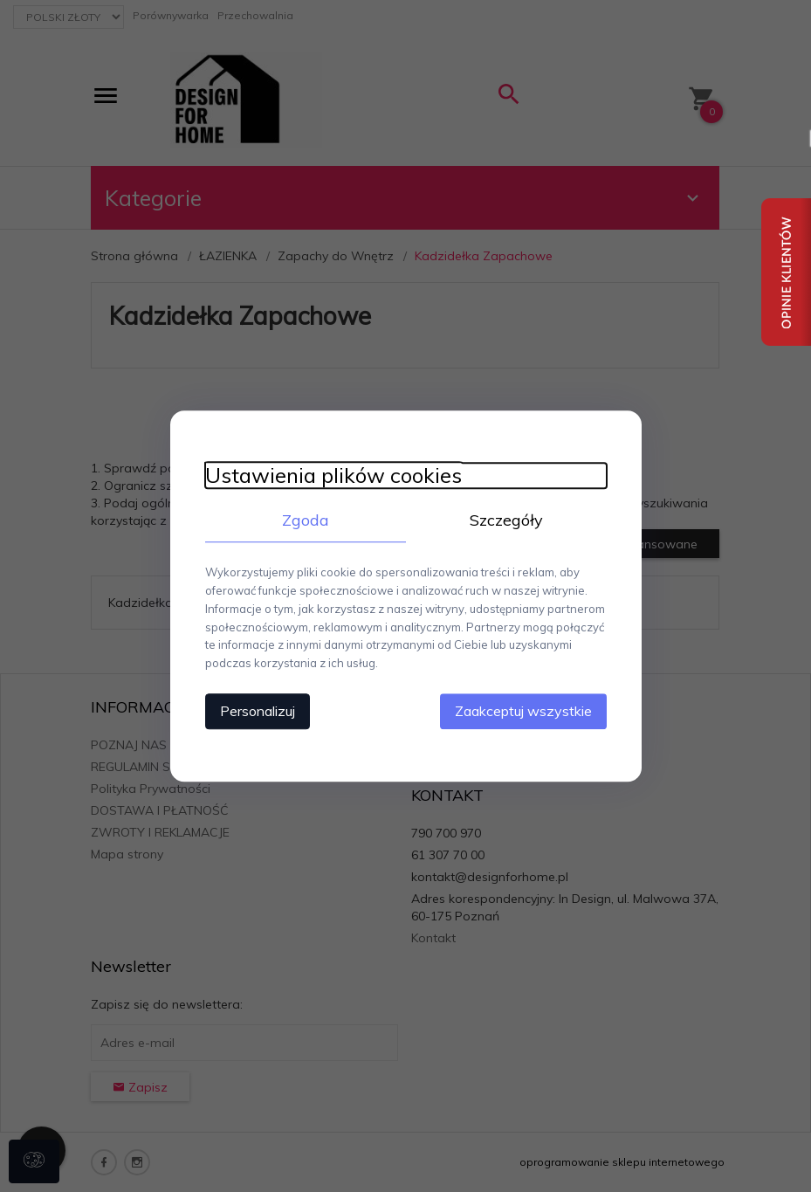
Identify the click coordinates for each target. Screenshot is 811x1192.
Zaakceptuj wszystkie (523, 711)
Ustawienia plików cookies (333, 475)
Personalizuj (257, 711)
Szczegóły (506, 520)
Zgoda (305, 520)
